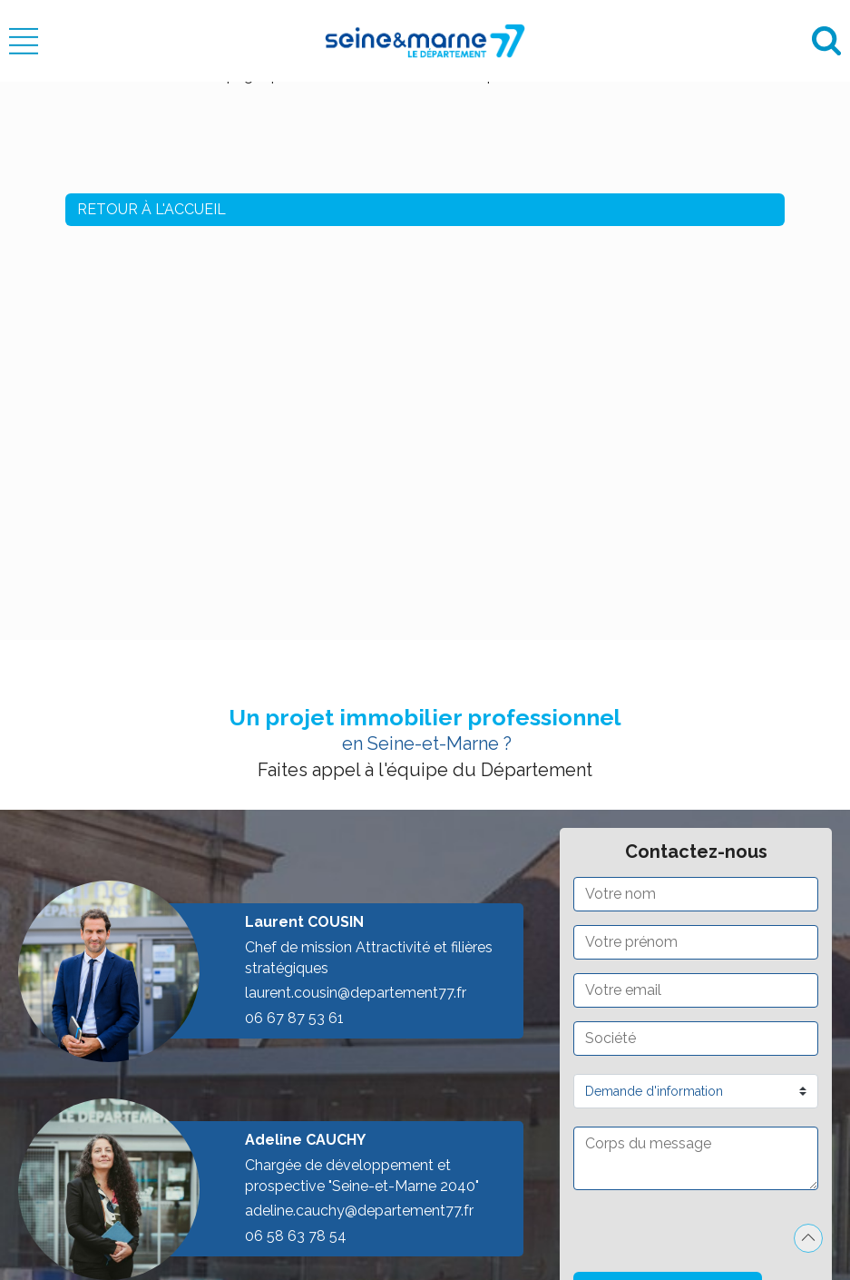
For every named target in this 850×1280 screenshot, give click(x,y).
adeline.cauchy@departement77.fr (359, 1210)
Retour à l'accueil (151, 209)
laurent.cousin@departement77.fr (355, 992)
